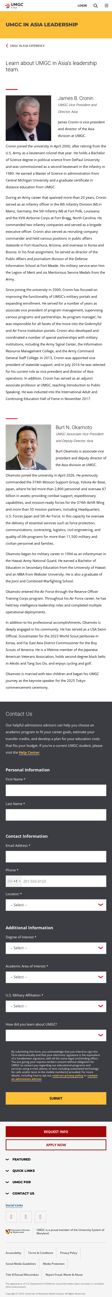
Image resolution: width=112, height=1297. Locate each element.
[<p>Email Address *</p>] (56, 856)
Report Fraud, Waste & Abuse (64, 1275)
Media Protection (54, 1264)
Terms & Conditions (40, 1253)
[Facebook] (12, 1215)
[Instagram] (41, 1215)
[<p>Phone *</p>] (56, 881)
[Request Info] (56, 1131)
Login (82, 5)
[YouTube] (27, 1215)
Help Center (29, 752)
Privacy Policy (68, 1253)
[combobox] (14, 881)
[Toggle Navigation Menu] (106, 5)
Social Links (14, 1205)
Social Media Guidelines (21, 1264)
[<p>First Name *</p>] (56, 790)
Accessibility (13, 1253)
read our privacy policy (67, 1075)
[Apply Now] (56, 1144)
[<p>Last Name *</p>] (56, 815)
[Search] (95, 5)
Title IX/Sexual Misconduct (22, 1275)
